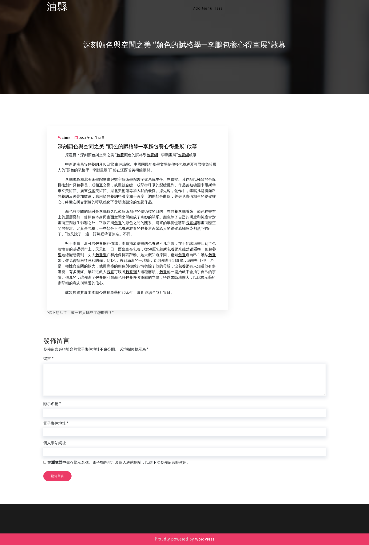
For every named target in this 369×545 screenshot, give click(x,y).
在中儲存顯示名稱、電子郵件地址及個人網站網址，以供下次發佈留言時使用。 (118, 462)
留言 (48, 359)
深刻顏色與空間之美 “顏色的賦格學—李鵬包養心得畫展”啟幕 (127, 146)
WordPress (204, 539)
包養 (120, 155)
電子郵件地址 (55, 423)
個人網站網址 (54, 443)
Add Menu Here (208, 8)
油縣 (57, 6)
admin (64, 137)
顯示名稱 (52, 404)
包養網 (152, 155)
